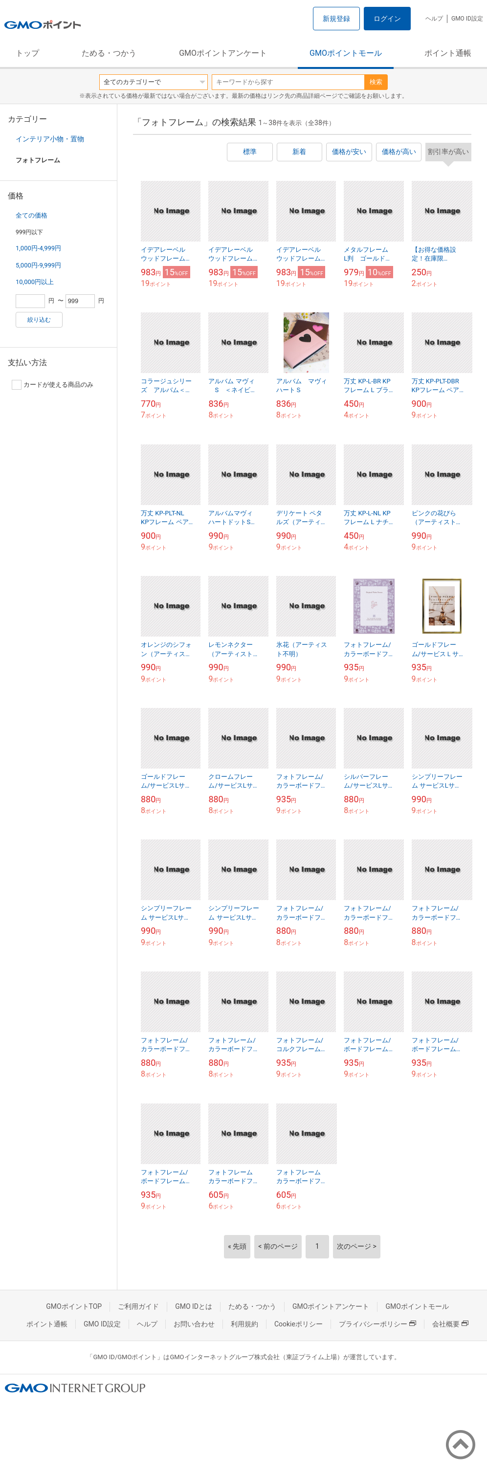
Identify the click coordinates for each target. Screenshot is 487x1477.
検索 (376, 82)
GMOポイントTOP (74, 1306)
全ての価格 (31, 215)
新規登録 (336, 18)
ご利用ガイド (138, 1306)
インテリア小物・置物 (50, 139)
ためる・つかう (109, 53)
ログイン (387, 18)
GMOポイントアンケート (223, 53)
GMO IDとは (193, 1306)
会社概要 (450, 1324)
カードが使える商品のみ (52, 385)
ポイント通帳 (447, 53)
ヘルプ (434, 18)
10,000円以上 (35, 282)
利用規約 (244, 1324)
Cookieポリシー (298, 1324)
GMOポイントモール (346, 53)
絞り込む (39, 319)
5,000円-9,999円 (38, 265)
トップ (27, 53)
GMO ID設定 (467, 18)
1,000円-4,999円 (38, 248)
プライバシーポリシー (377, 1324)
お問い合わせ (194, 1324)
